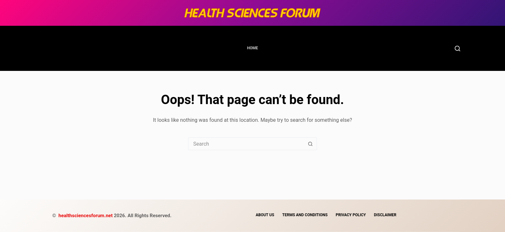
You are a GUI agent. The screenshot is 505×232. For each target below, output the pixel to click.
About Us (265, 215)
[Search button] (310, 143)
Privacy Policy (351, 215)
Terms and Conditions (305, 215)
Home (252, 48)
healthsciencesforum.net (86, 215)
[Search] (457, 48)
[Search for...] (246, 143)
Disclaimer (385, 215)
